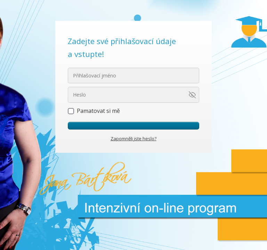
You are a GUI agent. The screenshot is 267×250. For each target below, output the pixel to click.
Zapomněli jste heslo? (133, 138)
